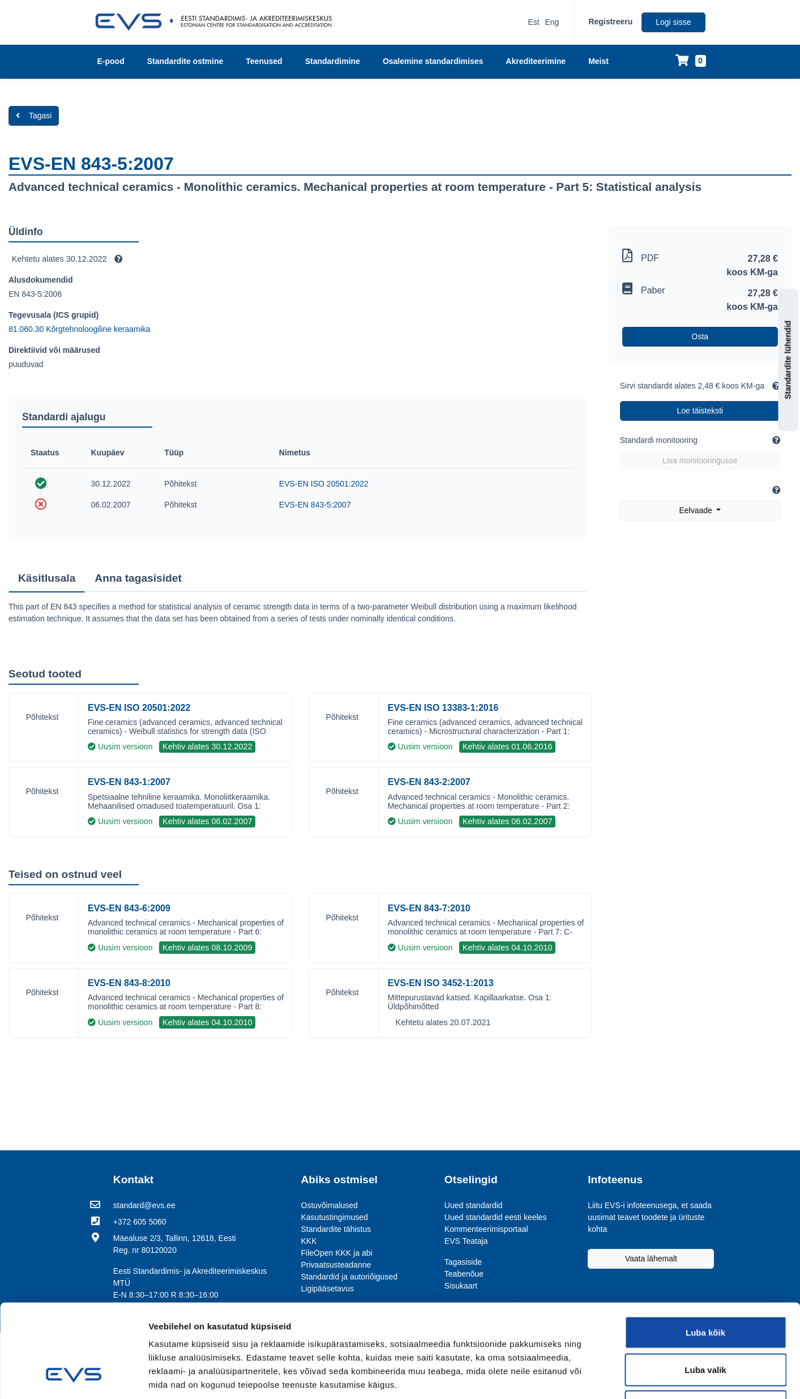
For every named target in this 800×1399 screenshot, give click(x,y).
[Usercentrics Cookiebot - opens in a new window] (73, 1376)
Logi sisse (673, 22)
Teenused (264, 61)
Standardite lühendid (788, 359)
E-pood (111, 61)
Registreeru (610, 21)
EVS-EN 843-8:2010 (129, 983)
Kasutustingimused (334, 1217)
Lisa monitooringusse (699, 460)
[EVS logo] (217, 22)
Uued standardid (473, 1205)
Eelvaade (696, 510)
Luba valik (705, 1288)
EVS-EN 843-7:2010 (429, 908)
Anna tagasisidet (138, 578)
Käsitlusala (46, 578)
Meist (598, 61)
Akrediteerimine (536, 61)
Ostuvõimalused (329, 1205)
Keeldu (705, 1324)
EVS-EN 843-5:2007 (315, 504)
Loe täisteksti (700, 410)
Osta (700, 336)
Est (533, 22)
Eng (552, 22)
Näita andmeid (644, 1376)
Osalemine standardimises (433, 61)
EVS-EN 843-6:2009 (129, 908)
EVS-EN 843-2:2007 (429, 782)
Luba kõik (705, 1250)
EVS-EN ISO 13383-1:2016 (443, 708)
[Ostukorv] (691, 61)
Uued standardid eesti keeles (495, 1217)
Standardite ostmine (185, 61)
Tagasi (34, 115)
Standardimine (332, 61)
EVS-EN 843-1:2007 (129, 782)
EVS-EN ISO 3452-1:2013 (441, 983)
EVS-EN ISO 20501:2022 (324, 483)
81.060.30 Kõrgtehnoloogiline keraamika (79, 329)
